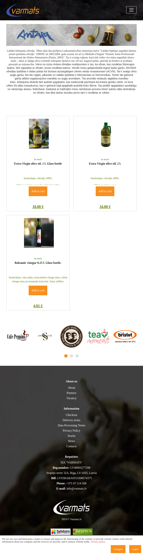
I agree (135, 549)
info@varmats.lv (77, 488)
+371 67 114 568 (76, 483)
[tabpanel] (17, 336)
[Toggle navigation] (131, 10)
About (71, 387)
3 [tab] (77, 356)
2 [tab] (71, 356)
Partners (71, 392)
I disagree (118, 549)
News (71, 441)
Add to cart (38, 191)
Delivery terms (71, 420)
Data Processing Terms (71, 425)
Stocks (72, 435)
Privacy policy (98, 541)
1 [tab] (66, 356)
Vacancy (71, 398)
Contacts (71, 446)
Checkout (71, 414)
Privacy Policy (71, 430)
